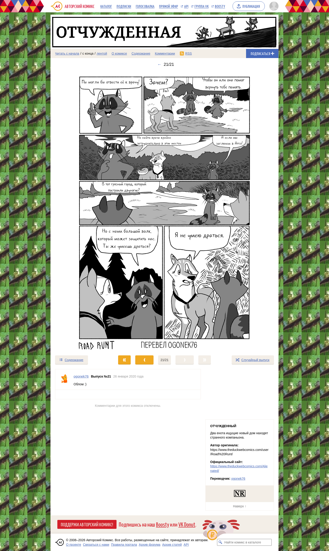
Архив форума (149, 544)
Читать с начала (67, 53)
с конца (88, 53)
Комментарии (165, 53)
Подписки (124, 6)
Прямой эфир (168, 6)
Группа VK (201, 6)
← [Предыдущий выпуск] (159, 64)
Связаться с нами (96, 544)
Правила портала (124, 544)
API (186, 6)
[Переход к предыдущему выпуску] (79, 211)
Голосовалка (145, 6)
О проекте (73, 544)
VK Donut (186, 524)
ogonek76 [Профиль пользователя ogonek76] (81, 376)
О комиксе (119, 53)
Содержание (141, 53)
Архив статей (172, 544)
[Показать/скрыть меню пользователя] (273, 6)
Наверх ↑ (239, 506)
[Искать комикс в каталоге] (220, 542)
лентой (102, 53)
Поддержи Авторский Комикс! (87, 524)
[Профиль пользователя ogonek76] (64, 379)
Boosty (220, 6)
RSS (188, 53)
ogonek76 (238, 478)
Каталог (106, 6)
